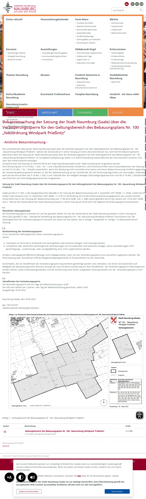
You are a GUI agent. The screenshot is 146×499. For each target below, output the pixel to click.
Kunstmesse (47, 59)
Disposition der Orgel (86, 63)
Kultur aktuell (14, 19)
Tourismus (84, 112)
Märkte (114, 19)
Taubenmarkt (117, 26)
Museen (45, 75)
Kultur (117, 112)
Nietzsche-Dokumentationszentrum (86, 86)
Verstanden (117, 491)
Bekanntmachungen (41, 456)
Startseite (7, 456)
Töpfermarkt (116, 29)
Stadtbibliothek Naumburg (119, 76)
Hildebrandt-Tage (84, 56)
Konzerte (11, 49)
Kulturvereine (118, 49)
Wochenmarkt (117, 23)
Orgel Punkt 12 (83, 59)
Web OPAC (116, 82)
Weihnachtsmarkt (119, 33)
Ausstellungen (49, 49)
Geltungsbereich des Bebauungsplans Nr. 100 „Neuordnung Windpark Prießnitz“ (65, 431)
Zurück (5, 446)
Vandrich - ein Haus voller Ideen (124, 96)
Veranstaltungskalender (55, 19)
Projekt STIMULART (16, 122)
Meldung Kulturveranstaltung (124, 63)
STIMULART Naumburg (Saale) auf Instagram (19, 112)
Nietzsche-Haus (83, 82)
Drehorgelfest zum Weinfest (89, 39)
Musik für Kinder (15, 59)
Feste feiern (82, 19)
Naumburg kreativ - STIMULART (17, 106)
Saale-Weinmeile (84, 33)
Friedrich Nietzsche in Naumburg (87, 76)
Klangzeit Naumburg (16, 56)
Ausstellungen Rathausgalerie (54, 53)
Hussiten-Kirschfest (85, 23)
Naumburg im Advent (86, 42)
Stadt (14, 456)
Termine (11, 131)
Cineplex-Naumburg (86, 94)
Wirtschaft (49, 112)
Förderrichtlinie (117, 56)
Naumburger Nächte (16, 53)
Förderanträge (117, 59)
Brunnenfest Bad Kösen (87, 29)
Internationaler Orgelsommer (89, 53)
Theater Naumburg (17, 75)
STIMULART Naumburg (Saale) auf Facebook (19, 118)
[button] (32, 477)
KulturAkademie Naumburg (15, 96)
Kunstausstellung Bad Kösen (54, 56)
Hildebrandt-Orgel (85, 49)
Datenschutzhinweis (29, 491)
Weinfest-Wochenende (86, 26)
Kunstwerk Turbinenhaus (55, 94)
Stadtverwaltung (24, 456)
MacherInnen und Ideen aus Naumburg (19, 127)
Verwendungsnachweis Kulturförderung (120, 67)
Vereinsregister (117, 53)
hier (79, 475)
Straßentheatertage (85, 36)
